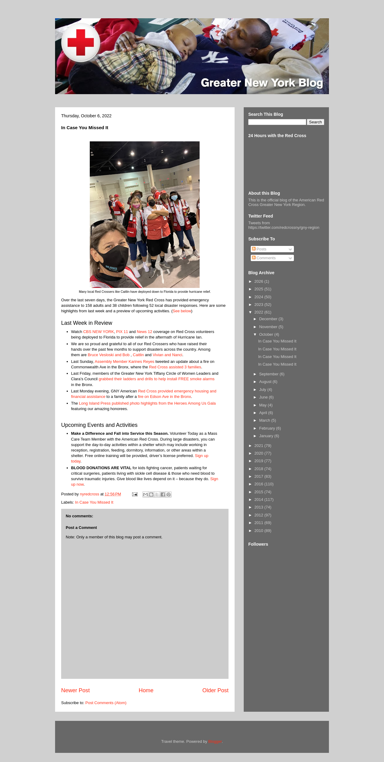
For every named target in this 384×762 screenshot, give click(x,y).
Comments (264, 258)
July (263, 389)
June (264, 397)
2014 (259, 499)
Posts (259, 249)
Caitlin (138, 355)
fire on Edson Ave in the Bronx (164, 396)
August (266, 381)
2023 (259, 304)
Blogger (215, 741)
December (269, 319)
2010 (259, 530)
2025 (259, 289)
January (266, 436)
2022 (259, 312)
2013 (259, 507)
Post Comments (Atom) (106, 702)
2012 (259, 515)
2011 (259, 522)
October (266, 334)
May (263, 405)
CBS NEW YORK (98, 331)
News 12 (144, 331)
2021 (259, 445)
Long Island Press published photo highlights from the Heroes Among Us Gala (147, 403)
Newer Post (75, 690)
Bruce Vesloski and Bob (108, 355)
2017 (259, 476)
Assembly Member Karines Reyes (124, 361)
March (265, 420)
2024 (259, 297)
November (269, 326)
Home (146, 690)
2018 (259, 468)
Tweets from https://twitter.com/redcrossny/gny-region (283, 225)
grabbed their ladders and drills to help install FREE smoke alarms (157, 379)
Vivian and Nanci (167, 355)
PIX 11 (122, 331)
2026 (259, 281)
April (263, 412)
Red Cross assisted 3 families (175, 367)
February (267, 428)
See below (182, 311)
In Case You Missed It (94, 502)
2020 (259, 453)
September (269, 374)
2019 (259, 461)
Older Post (215, 690)
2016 (259, 484)
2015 (259, 492)
